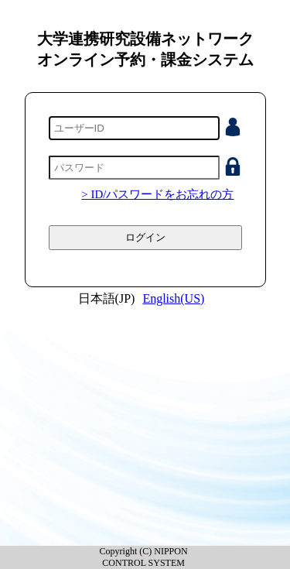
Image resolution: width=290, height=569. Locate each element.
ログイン (145, 237)
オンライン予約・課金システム (145, 59)
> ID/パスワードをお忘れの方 (157, 194)
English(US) (173, 298)
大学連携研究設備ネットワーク (145, 38)
